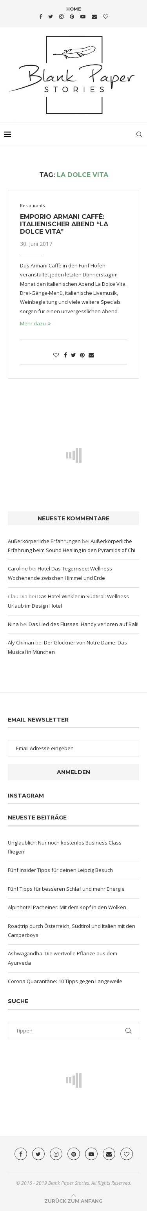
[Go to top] (73, 1200)
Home (73, 9)
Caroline (18, 568)
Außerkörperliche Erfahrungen (44, 541)
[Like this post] (56, 355)
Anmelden (73, 772)
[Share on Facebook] (65, 355)
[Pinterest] (72, 16)
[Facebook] (40, 16)
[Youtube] (82, 16)
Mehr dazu (35, 323)
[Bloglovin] (105, 16)
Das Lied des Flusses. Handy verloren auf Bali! (83, 624)
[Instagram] (61, 16)
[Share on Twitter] (73, 355)
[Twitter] (50, 16)
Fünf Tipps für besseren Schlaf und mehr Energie (66, 888)
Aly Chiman (21, 642)
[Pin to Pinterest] (82, 355)
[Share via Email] (91, 355)
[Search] (139, 134)
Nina (13, 624)
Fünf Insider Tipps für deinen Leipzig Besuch (60, 870)
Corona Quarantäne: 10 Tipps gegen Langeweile (65, 981)
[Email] (94, 16)
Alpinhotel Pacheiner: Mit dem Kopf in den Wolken (67, 907)
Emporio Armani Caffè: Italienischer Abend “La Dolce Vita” (64, 224)
